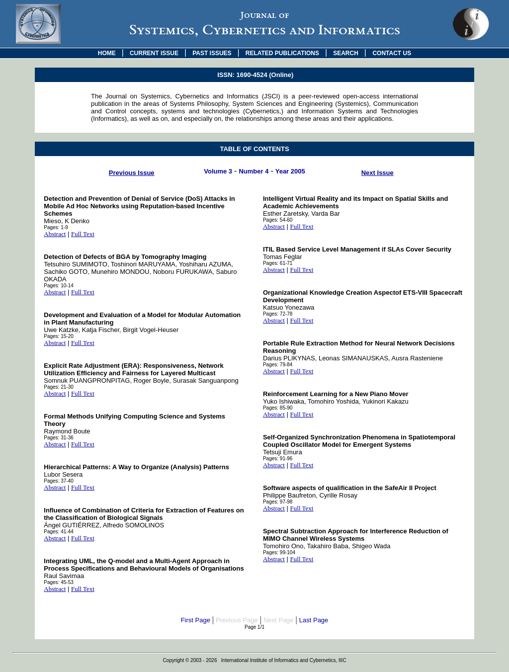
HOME (107, 53)
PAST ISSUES (211, 53)
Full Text (82, 234)
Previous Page (237, 620)
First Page (195, 620)
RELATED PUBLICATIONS (282, 53)
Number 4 (253, 171)
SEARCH (345, 53)
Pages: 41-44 (59, 531)
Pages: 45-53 (59, 582)
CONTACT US (391, 53)
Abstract (55, 234)
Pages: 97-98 (278, 501)
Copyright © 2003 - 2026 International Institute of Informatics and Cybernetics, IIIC (254, 660)
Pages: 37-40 (59, 481)
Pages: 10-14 (59, 285)
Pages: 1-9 (56, 227)
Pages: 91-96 (278, 458)
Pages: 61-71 (278, 263)
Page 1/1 (254, 627)
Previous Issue (132, 172)
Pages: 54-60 (278, 220)
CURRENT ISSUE (154, 53)
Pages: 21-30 (59, 387)
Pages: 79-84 (278, 364)
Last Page (314, 620)
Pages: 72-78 (278, 314)
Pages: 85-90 (278, 408)
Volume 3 (218, 171)
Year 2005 (290, 171)
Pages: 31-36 (59, 437)
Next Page (278, 620)
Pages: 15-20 (59, 336)
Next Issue (377, 172)
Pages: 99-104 (279, 552)
